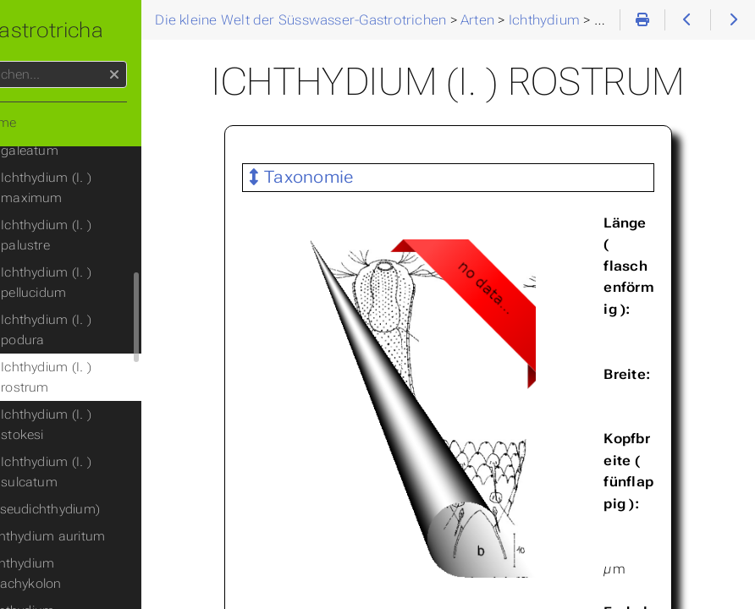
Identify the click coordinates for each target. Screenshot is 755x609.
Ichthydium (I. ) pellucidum (99, 282)
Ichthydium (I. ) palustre (99, 235)
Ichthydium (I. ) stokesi (99, 424)
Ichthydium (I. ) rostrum (99, 377)
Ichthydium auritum (99, 536)
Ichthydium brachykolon (78, 573)
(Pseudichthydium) (97, 509)
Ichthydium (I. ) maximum (99, 188)
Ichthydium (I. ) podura (99, 330)
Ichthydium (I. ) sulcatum (99, 472)
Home (41, 122)
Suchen (14, 61)
